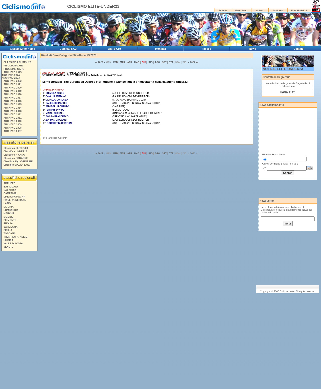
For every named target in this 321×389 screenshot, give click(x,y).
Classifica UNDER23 (15, 151)
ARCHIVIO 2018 (13, 94)
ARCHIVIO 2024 (11, 75)
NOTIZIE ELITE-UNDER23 (283, 69)
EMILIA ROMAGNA (14, 196)
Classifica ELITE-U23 (16, 148)
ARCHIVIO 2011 (13, 117)
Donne (223, 10)
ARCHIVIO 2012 (13, 114)
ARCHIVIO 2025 (13, 72)
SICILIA (8, 230)
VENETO (9, 246)
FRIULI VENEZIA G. (15, 200)
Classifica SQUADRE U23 (17, 165)
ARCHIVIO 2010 (13, 121)
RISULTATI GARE (14, 65)
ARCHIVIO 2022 (13, 81)
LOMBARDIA (11, 210)
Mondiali (160, 48)
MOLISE (8, 216)
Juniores (278, 10)
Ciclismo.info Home (22, 48)
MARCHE (9, 213)
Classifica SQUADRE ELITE (18, 161)
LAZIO (7, 203)
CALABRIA (10, 190)
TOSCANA (10, 233)
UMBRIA (8, 240)
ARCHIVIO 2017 (13, 97)
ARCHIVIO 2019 (13, 91)
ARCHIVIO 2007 (13, 131)
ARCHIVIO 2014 (13, 107)
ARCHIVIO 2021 (13, 84)
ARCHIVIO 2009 (13, 124)
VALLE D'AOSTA (13, 243)
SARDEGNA (11, 226)
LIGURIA (9, 206)
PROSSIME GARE (14, 69)
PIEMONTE (10, 220)
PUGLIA (8, 223)
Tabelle (206, 48)
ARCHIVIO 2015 (13, 104)
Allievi (259, 10)
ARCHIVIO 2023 (11, 77)
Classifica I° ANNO (14, 154)
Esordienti (241, 10)
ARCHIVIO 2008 (13, 127)
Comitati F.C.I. (68, 48)
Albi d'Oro (114, 48)
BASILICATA (11, 186)
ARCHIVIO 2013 (13, 111)
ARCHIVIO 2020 (13, 87)
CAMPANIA (10, 193)
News (252, 48)
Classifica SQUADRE (16, 158)
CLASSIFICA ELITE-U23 (17, 62)
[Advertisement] (19, 321)
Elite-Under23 (299, 10)
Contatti (299, 48)
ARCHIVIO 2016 (13, 101)
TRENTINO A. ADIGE (15, 236)
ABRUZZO (10, 183)
